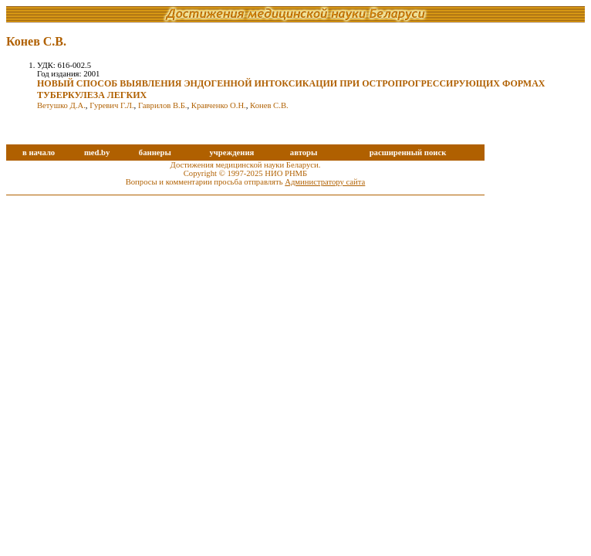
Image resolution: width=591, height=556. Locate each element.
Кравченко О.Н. (218, 105)
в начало (38, 152)
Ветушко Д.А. (61, 105)
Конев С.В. (269, 105)
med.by (97, 152)
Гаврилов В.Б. (162, 105)
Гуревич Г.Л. (111, 105)
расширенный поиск (408, 152)
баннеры (155, 152)
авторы (304, 152)
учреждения (231, 152)
